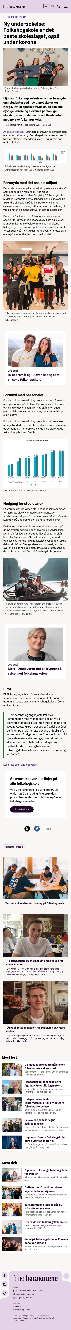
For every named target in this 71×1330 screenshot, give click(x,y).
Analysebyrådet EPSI (15, 131)
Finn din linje (22, 809)
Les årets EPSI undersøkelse (20, 764)
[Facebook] (5, 1275)
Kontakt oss (18, 1307)
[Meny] (65, 6)
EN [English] (52, 6)
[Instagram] (5, 1284)
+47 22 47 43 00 (22, 1291)
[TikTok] (5, 1293)
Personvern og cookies (22, 1310)
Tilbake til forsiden (16, 16)
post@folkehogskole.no (25, 1294)
